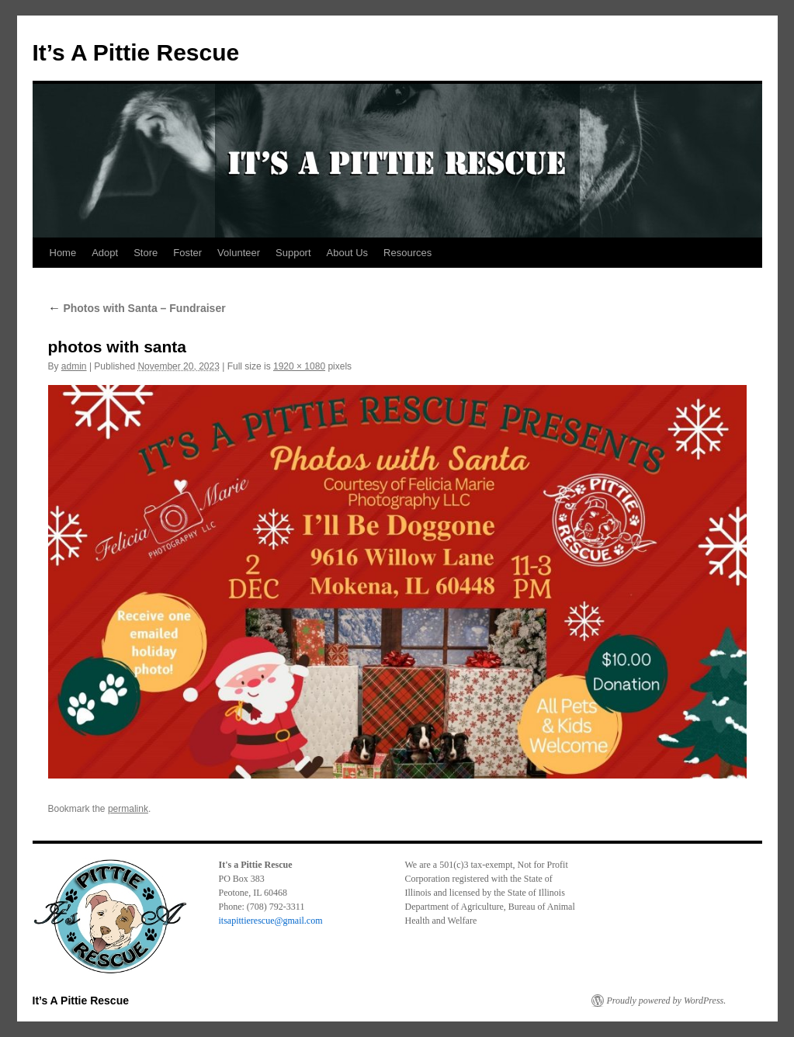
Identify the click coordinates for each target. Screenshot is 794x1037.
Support (293, 252)
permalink (128, 808)
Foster (187, 252)
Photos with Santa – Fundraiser (137, 308)
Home (63, 252)
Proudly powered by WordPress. (666, 1000)
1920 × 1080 (299, 366)
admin (74, 366)
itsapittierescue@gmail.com (271, 920)
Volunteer (238, 252)
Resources (407, 252)
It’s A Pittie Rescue (136, 52)
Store (145, 252)
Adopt (105, 252)
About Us (347, 252)
